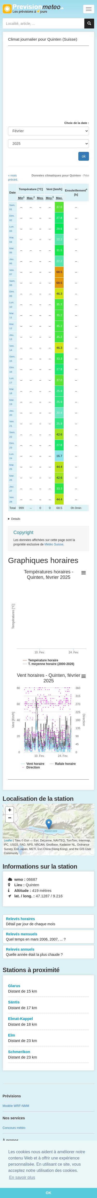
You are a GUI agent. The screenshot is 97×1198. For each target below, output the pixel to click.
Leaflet (8, 840)
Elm (48, 1038)
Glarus (48, 988)
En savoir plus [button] (22, 1177)
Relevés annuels (48, 952)
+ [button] (9, 811)
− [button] (9, 818)
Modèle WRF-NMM (16, 1106)
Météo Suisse (53, 544)
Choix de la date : (76, 122)
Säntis (48, 1005)
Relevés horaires (48, 922)
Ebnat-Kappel (48, 1021)
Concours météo (14, 1128)
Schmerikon (48, 1054)
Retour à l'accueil (33, 9)
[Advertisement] (48, 83)
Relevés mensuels (48, 937)
